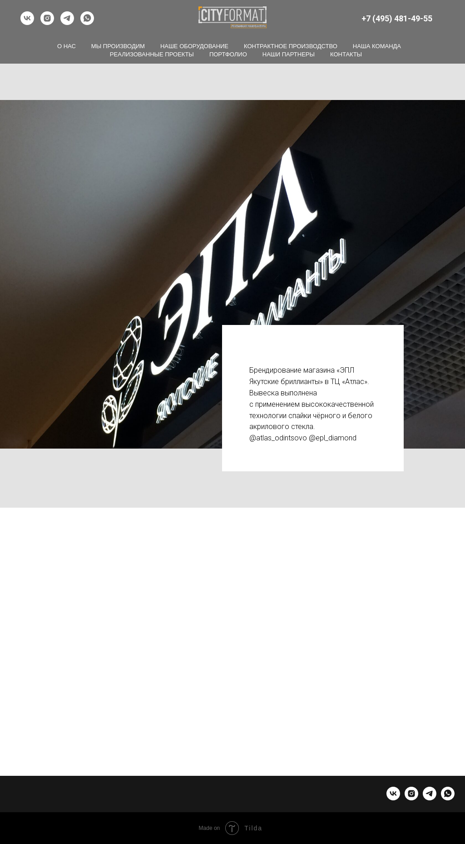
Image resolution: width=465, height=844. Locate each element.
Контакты (346, 54)
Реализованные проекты (152, 54)
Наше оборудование (194, 46)
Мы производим (118, 46)
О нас (66, 46)
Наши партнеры (288, 54)
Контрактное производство (290, 46)
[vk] (27, 18)
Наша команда (377, 46)
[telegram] (67, 18)
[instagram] (47, 18)
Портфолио (228, 54)
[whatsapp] (87, 18)
